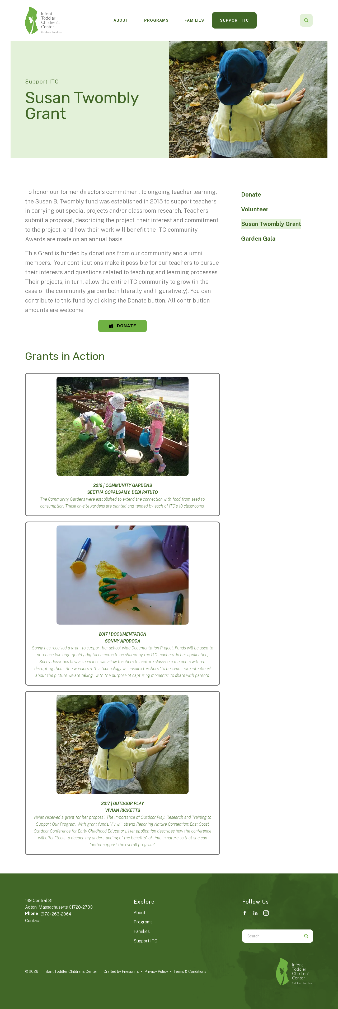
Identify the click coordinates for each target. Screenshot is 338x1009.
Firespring (130, 971)
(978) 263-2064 (56, 914)
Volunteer (255, 209)
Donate (122, 325)
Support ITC (234, 20)
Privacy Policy (156, 971)
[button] (306, 20)
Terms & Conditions (189, 971)
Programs (156, 20)
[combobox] (271, 936)
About (121, 20)
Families (194, 20)
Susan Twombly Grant (271, 223)
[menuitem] (121, 20)
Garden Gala (258, 238)
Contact (33, 920)
